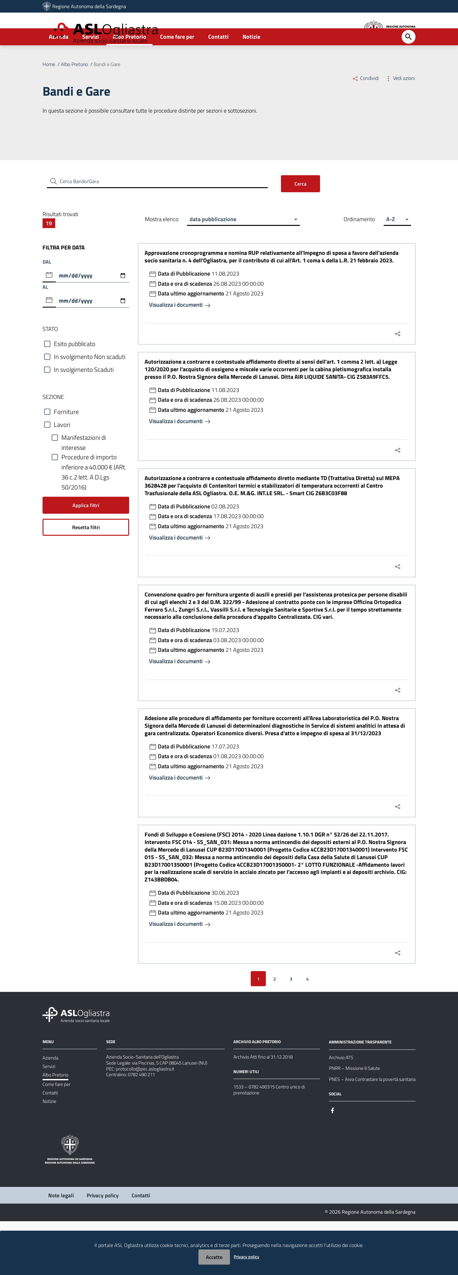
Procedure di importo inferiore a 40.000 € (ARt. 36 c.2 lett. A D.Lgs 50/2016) (93, 479)
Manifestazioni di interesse (83, 460)
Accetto (214, 1257)
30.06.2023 (194, 929)
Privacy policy (246, 1256)
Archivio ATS (342, 1095)
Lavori (62, 446)
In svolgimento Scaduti (84, 391)
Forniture (66, 434)
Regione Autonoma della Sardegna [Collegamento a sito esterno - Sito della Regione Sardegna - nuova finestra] (89, 6)
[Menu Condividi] (398, 357)
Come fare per (177, 58)
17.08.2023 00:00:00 (206, 543)
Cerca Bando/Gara (83, 204)
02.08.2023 (194, 533)
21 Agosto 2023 (206, 316)
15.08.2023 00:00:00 (206, 939)
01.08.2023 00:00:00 (206, 788)
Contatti (218, 58)
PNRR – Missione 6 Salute (356, 1108)
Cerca (300, 206)
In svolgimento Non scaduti (89, 378)
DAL (47, 284)
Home (49, 86)
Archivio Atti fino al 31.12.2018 (266, 1095)
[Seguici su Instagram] (344, 1160)
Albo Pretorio (129, 58)
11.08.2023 (194, 297)
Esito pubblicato (74, 366)
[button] (243, 241)
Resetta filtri (86, 549)
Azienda (58, 58)
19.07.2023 (194, 660)
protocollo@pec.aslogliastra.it (148, 1110)
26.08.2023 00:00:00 (206, 306)
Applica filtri (85, 527)
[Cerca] (408, 59)
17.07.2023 (194, 778)
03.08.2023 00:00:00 (206, 670)
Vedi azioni (400, 100)
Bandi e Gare (107, 86)
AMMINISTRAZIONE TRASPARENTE (362, 1079)
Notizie (251, 58)
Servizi (90, 58)
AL (45, 309)
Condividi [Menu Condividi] (366, 100)
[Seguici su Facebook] (332, 1160)
